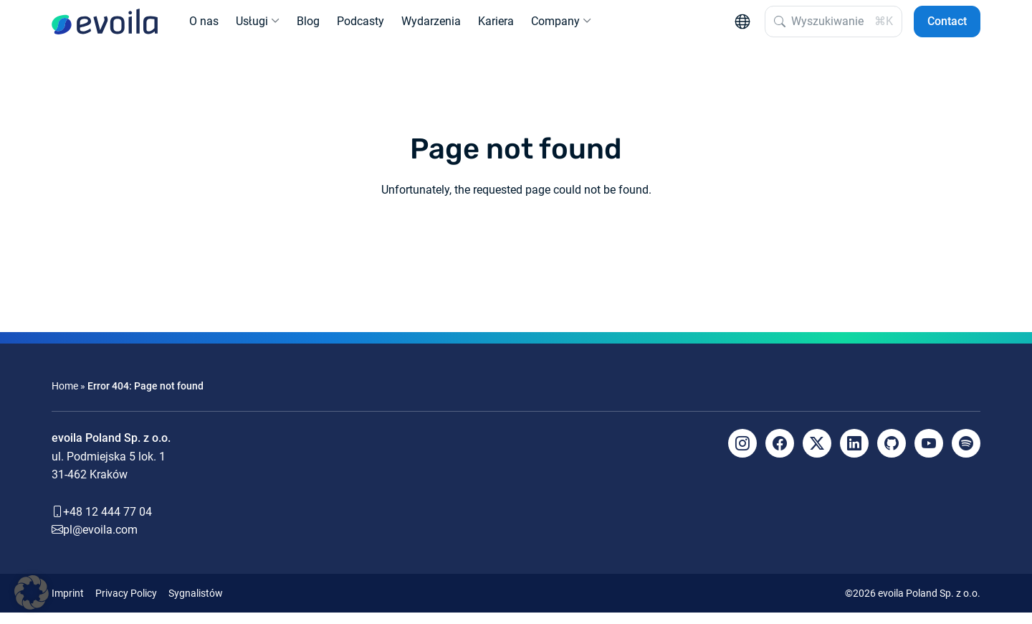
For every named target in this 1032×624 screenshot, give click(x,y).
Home (65, 397)
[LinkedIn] (854, 454)
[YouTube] (928, 454)
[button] (31, 592)
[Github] (891, 454)
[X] (817, 454)
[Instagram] (742, 454)
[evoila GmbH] (105, 27)
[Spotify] (966, 454)
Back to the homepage (516, 253)
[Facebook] (779, 454)
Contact (947, 27)
